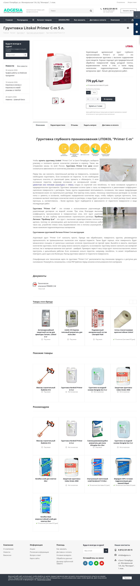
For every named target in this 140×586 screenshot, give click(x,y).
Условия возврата (64, 555)
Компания (8, 545)
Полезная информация (39, 552)
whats (96, 563)
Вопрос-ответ (35, 555)
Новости (6, 552)
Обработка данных (64, 558)
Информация (36, 545)
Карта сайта (34, 558)
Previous (131, 302)
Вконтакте (85, 563)
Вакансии (7, 555)
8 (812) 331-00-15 (110, 9)
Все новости (22, 66)
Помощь (61, 545)
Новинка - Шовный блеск (15, 99)
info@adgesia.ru (124, 555)
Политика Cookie (44, 579)
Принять (127, 578)
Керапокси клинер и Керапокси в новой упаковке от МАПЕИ (13, 87)
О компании (8, 549)
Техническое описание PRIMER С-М (47, 284)
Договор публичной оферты (65, 562)
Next (135, 302)
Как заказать (62, 549)
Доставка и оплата (64, 552)
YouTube (101, 563)
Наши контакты (122, 545)
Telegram (91, 563)
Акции (32, 549)
